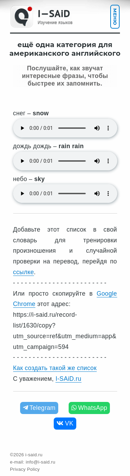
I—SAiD (54, 13)
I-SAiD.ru (68, 378)
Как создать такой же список (55, 368)
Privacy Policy (25, 469)
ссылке (23, 272)
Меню (115, 16)
